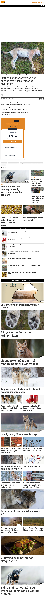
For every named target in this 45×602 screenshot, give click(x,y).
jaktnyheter (39, 163)
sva (21, 163)
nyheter (33, 163)
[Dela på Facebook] (40, 99)
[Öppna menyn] (44, 6)
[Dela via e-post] (43, 99)
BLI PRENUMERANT (13, 141)
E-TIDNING (7, 5)
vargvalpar (4, 163)
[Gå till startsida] (3, 2)
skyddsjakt (26, 163)
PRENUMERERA (41, 2)
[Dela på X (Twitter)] (41, 99)
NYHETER (2, 5)
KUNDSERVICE (12, 5)
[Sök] (41, 6)
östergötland (15, 163)
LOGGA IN (34, 2)
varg (9, 163)
